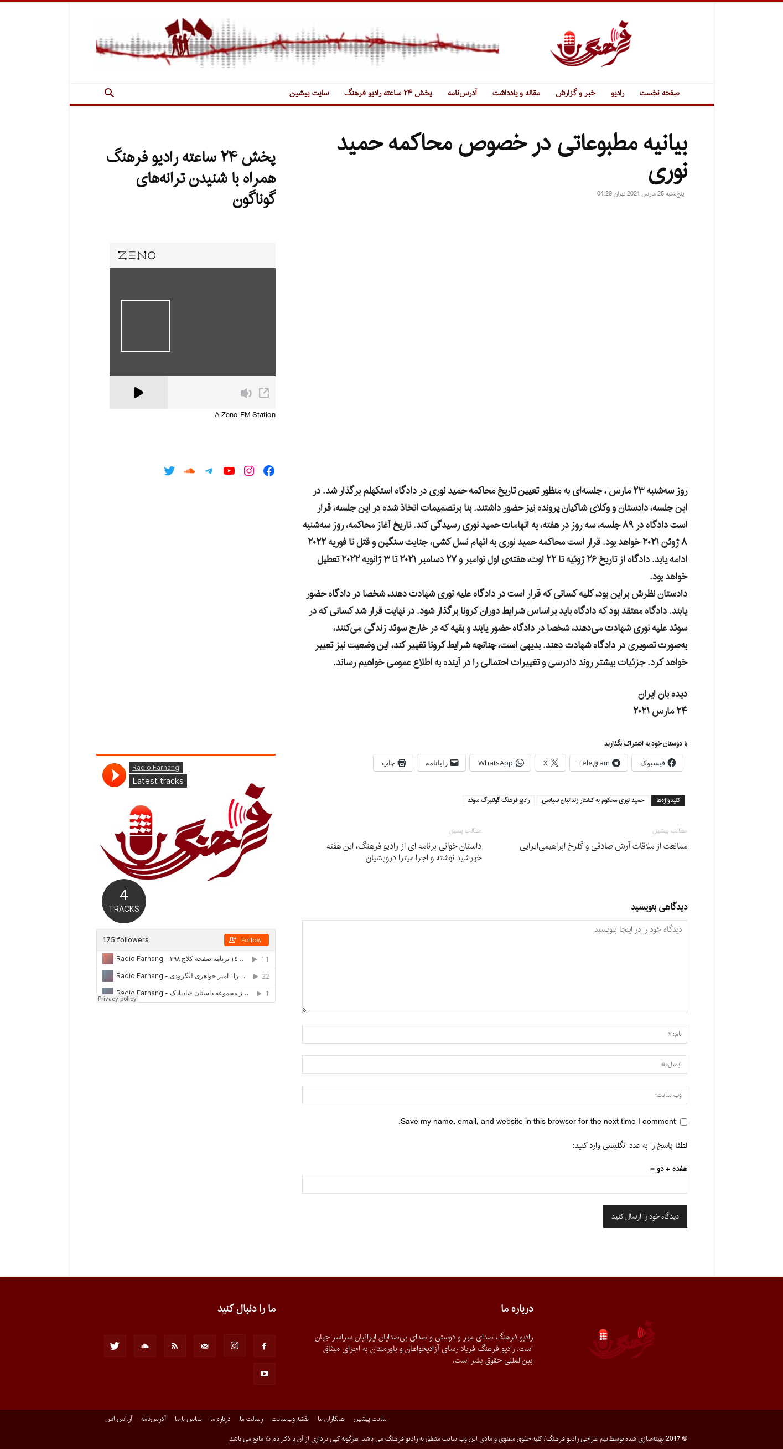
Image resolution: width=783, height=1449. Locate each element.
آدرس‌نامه (462, 93)
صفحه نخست (660, 93)
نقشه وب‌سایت (290, 1419)
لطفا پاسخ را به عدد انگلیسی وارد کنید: (630, 1145)
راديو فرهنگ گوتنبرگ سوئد (499, 800)
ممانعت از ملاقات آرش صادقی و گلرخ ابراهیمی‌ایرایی (603, 846)
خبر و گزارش (575, 93)
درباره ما (220, 1419)
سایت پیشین (309, 93)
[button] (109, 94)
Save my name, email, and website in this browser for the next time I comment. (537, 1121)
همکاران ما (331, 1419)
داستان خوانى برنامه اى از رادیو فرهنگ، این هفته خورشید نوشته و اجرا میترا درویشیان (403, 852)
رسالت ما (251, 1419)
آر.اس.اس (118, 1419)
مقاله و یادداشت (516, 93)
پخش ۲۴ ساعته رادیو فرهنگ (388, 93)
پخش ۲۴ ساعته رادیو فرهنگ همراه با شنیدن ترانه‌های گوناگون (191, 178)
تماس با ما (188, 1419)
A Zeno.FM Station (245, 415)
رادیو (617, 93)
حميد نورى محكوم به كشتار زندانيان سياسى (593, 800)
